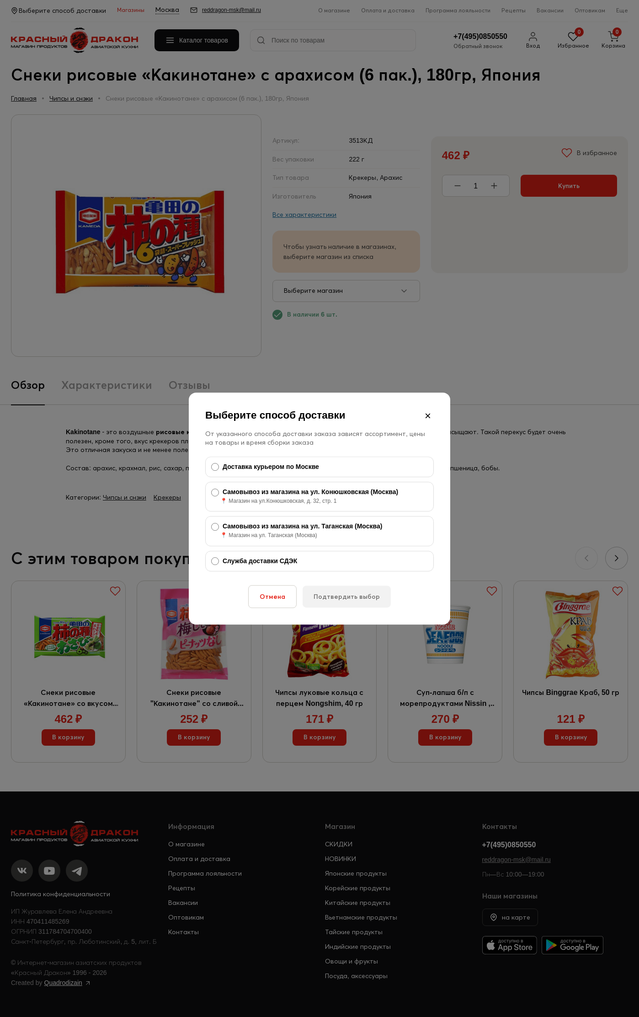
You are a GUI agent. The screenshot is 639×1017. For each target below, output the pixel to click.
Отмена (272, 596)
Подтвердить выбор (347, 596)
